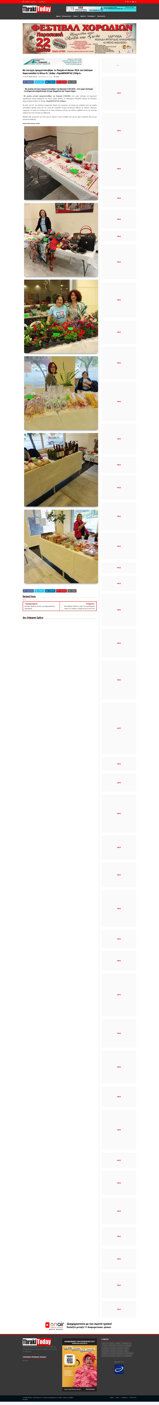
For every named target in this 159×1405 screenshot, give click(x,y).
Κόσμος (118, 1343)
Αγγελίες (83, 16)
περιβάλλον (121, 1353)
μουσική (120, 1350)
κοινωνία (113, 1350)
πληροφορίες (129, 1353)
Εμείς (117, 1397)
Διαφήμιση (42, 2)
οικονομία (105, 1353)
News (57, 77)
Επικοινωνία (101, 16)
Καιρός (75, 16)
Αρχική (58, 16)
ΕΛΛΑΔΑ (112, 1343)
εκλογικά (120, 1348)
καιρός (126, 1348)
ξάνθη (126, 1350)
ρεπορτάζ (120, 1355)
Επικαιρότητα (66, 16)
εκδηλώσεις (113, 1348)
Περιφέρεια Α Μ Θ (126, 1343)
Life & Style (105, 1343)
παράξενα (113, 1353)
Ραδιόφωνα (91, 16)
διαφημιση (105, 1348)
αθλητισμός (112, 1345)
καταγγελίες (105, 1350)
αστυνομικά (127, 1345)
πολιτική (104, 1355)
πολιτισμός (112, 1355)
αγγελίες (104, 1345)
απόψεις (119, 1345)
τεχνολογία (128, 1355)
